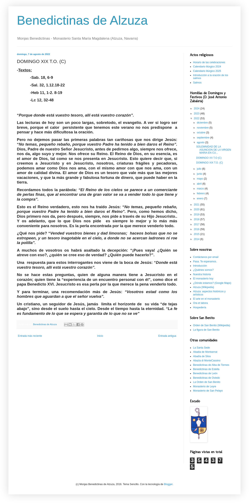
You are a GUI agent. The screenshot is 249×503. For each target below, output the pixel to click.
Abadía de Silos (202, 356)
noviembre (203, 127)
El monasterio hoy (203, 278)
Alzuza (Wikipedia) (203, 287)
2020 (197, 209)
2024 (197, 108)
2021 (197, 204)
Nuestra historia (202, 274)
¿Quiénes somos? (203, 269)
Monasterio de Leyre (204, 386)
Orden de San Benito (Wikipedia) (211, 325)
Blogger (168, 484)
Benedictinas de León (205, 373)
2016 (197, 229)
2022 (197, 118)
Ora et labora (200, 303)
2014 (197, 239)
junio (200, 173)
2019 (197, 214)
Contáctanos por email (205, 257)
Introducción (200, 265)
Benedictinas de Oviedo (206, 377)
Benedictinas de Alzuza (82, 20)
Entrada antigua (167, 335)
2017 (197, 224)
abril (199, 183)
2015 (197, 234)
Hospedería (199, 307)
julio (199, 168)
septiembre (203, 137)
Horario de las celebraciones (209, 62)
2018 (197, 219)
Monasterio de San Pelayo (208, 390)
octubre (201, 132)
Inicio (100, 335)
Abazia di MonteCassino (206, 360)
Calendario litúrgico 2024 (207, 66)
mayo (200, 178)
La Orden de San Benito (206, 382)
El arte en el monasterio (206, 298)
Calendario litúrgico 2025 (207, 71)
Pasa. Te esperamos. (205, 261)
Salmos (197, 82)
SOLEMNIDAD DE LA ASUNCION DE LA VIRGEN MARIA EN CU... (213, 149)
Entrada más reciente (30, 335)
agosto (201, 142)
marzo (201, 188)
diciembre (202, 122)
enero (200, 198)
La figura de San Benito (206, 329)
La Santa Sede (201, 347)
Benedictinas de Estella (206, 369)
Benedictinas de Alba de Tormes (211, 365)
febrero (201, 193)
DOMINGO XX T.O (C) (209, 157)
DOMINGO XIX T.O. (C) (209, 162)
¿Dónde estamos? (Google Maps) (212, 283)
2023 (197, 113)
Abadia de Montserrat (205, 351)
